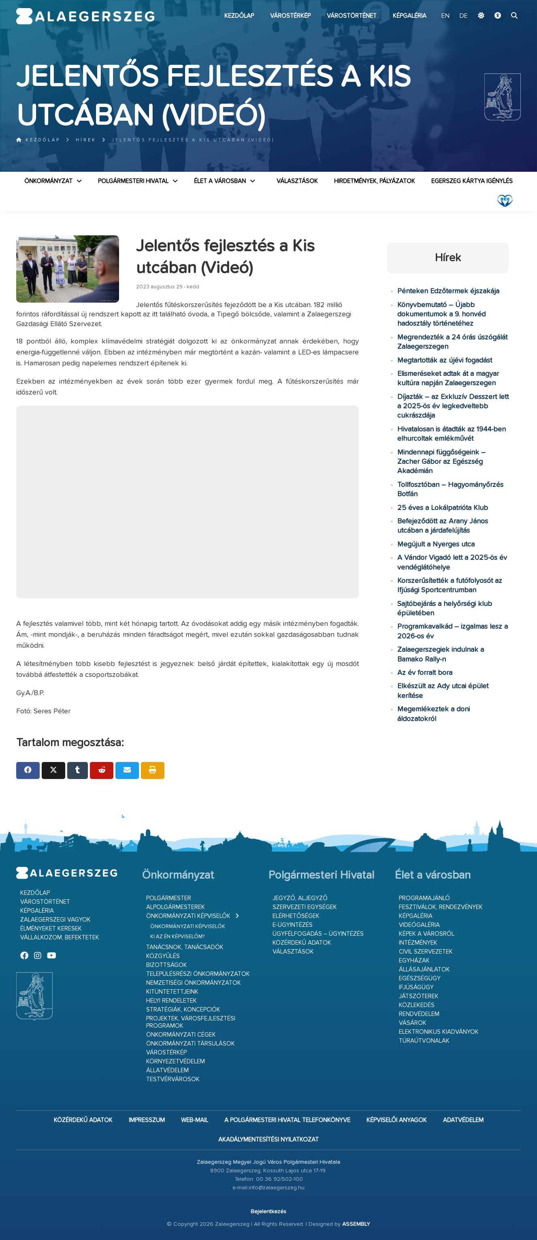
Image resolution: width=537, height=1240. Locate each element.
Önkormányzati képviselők (188, 916)
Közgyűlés (163, 956)
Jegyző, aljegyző (300, 898)
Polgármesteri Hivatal (133, 181)
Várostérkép (290, 16)
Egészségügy (420, 978)
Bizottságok (166, 965)
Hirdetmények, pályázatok (374, 181)
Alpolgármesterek (175, 907)
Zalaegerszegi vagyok (55, 920)
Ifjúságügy (416, 987)
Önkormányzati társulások (190, 1044)
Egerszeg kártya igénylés (472, 181)
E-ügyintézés (293, 925)
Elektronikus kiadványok (439, 1032)
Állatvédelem (167, 1070)
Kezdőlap (239, 16)
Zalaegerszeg (85, 16)
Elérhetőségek (296, 916)
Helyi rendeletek (171, 1001)
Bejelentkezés (268, 1211)
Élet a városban (220, 181)
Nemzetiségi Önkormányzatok (193, 983)
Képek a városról (426, 934)
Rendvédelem (419, 1014)
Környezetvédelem (175, 1062)
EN (445, 16)
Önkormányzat (48, 181)
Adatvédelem (463, 1120)
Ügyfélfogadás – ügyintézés (318, 934)
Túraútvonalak (424, 1041)
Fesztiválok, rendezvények (441, 907)
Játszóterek (419, 996)
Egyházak (414, 961)
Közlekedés (417, 1005)
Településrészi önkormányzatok (198, 974)
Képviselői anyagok (397, 1120)
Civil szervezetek (426, 952)
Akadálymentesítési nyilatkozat (268, 1140)
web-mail (194, 1120)
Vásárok (412, 1023)
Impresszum (147, 1120)
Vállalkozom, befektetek (59, 938)
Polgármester (168, 898)
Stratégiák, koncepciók (183, 1010)
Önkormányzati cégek (181, 1035)
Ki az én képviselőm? (177, 936)
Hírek (86, 140)
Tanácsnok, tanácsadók (185, 947)
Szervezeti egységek (305, 907)
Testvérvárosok (173, 1079)
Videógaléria (419, 925)
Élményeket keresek (51, 929)
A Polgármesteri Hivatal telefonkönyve (287, 1120)
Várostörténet (352, 16)
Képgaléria (409, 16)
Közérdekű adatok (302, 943)
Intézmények (418, 943)
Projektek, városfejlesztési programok (190, 1022)
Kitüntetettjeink (172, 992)
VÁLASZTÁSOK (297, 181)
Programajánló (424, 898)
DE (464, 16)
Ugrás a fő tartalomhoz (500, 4)
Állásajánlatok (424, 970)
